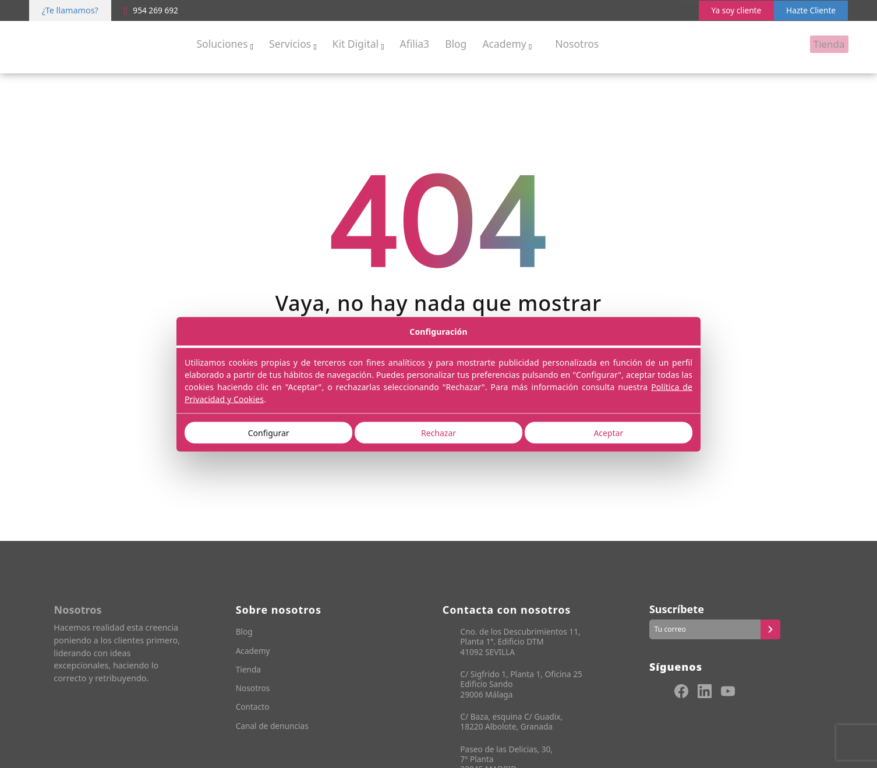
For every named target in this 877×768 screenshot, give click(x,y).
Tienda (249, 670)
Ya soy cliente (730, 10)
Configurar (268, 432)
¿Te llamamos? (70, 10)
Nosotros (254, 689)
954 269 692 (153, 10)
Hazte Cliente (809, 10)
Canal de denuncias (274, 726)
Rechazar (438, 432)
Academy (254, 651)
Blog (245, 632)
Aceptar (608, 432)
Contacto (253, 708)
